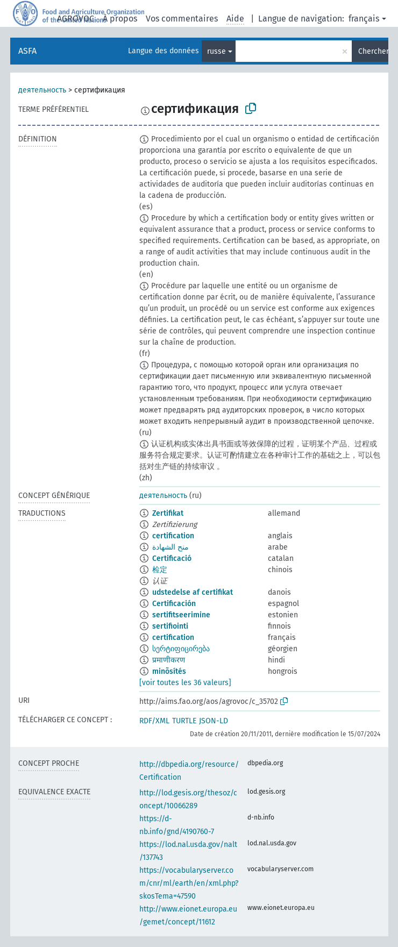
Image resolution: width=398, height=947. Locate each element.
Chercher (373, 51)
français (364, 18)
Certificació (171, 558)
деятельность (42, 90)
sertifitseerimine (181, 615)
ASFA (27, 51)
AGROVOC (75, 18)
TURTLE (184, 720)
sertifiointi (170, 626)
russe (216, 51)
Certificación (174, 603)
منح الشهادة (170, 547)
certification (173, 535)
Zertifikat (167, 513)
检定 (159, 569)
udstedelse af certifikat (192, 592)
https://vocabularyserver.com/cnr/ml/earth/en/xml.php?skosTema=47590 (188, 883)
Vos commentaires (182, 18)
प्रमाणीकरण (168, 660)
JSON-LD (213, 720)
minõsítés (169, 671)
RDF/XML (154, 720)
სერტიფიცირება (181, 648)
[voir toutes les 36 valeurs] (185, 682)
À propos (120, 18)
